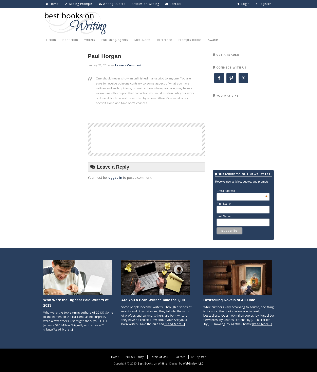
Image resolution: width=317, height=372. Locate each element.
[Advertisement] (146, 139)
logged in (115, 177)
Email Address (242, 190)
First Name (223, 203)
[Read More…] (63, 329)
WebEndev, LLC (193, 363)
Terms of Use (159, 357)
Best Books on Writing (158, 23)
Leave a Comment (128, 65)
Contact (179, 357)
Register (200, 357)
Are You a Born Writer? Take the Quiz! (154, 300)
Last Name (223, 216)
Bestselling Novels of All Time (229, 300)
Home (115, 357)
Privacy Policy (135, 357)
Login (243, 4)
